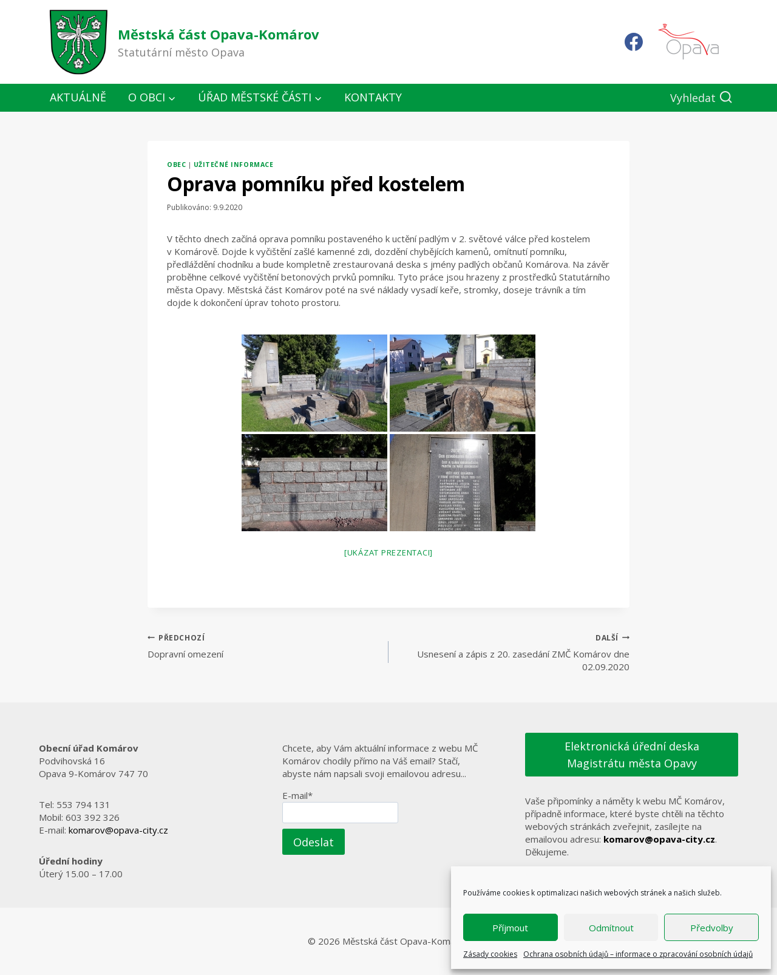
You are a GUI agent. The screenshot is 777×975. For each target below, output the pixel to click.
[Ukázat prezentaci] (388, 552)
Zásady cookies (490, 954)
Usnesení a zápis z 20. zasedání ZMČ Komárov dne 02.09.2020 (513, 652)
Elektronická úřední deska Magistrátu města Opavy (632, 755)
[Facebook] (634, 42)
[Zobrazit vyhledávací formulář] (701, 98)
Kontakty (373, 97)
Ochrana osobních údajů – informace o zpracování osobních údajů (638, 954)
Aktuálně (78, 97)
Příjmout (510, 928)
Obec (176, 164)
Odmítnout (611, 928)
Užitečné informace (233, 164)
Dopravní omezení (263, 646)
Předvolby (711, 928)
